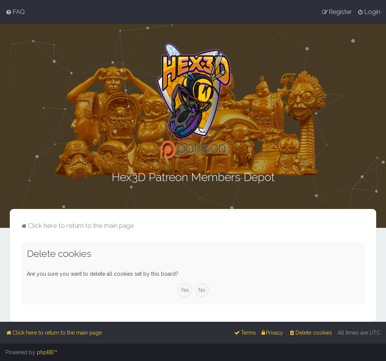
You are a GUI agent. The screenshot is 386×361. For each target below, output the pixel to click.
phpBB (45, 352)
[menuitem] (15, 11)
